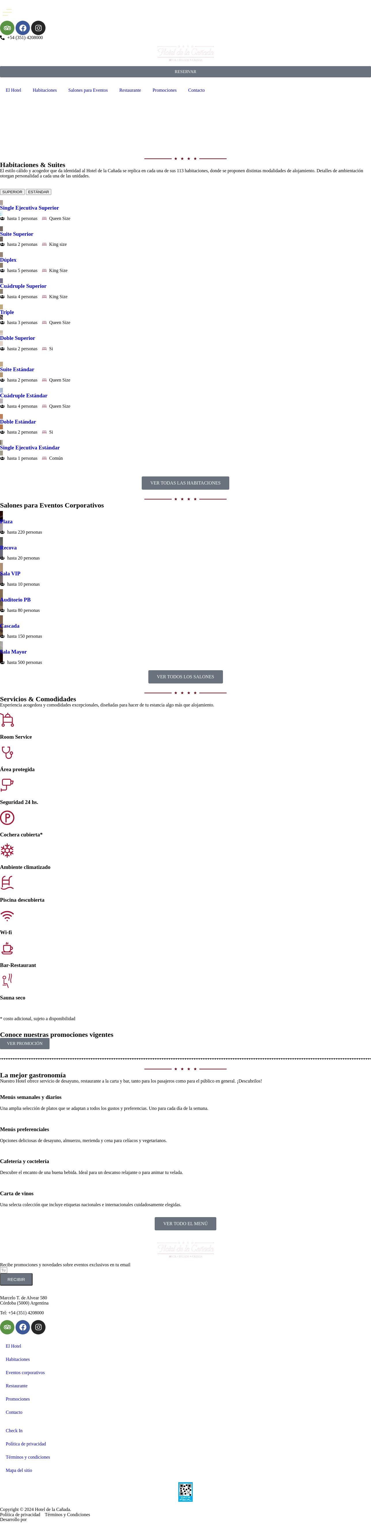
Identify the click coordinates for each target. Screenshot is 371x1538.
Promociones (165, 90)
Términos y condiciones (28, 1457)
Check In (14, 1430)
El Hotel (13, 90)
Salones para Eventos (88, 90)
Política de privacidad (26, 1443)
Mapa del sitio (19, 1470)
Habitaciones (45, 90)
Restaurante (130, 90)
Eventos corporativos (25, 1372)
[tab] (12, 192)
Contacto (196, 90)
